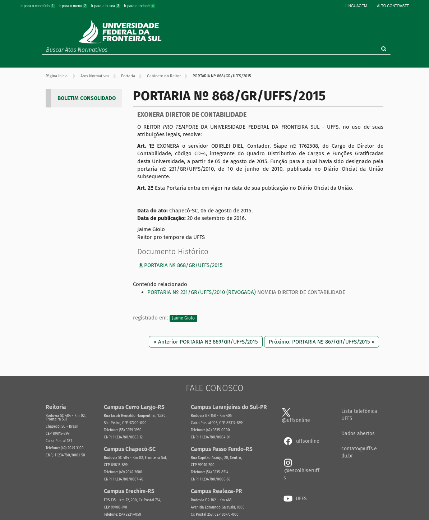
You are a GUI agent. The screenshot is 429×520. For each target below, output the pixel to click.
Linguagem (356, 6)
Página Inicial (57, 76)
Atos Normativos (94, 76)
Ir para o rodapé (139, 6)
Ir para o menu (73, 6)
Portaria (128, 76)
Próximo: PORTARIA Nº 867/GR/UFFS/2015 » (321, 342)
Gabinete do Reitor (164, 76)
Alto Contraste (393, 6)
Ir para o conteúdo (38, 6)
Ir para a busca (106, 6)
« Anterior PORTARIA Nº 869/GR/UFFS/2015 (205, 342)
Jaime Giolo (183, 318)
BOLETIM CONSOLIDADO (86, 98)
